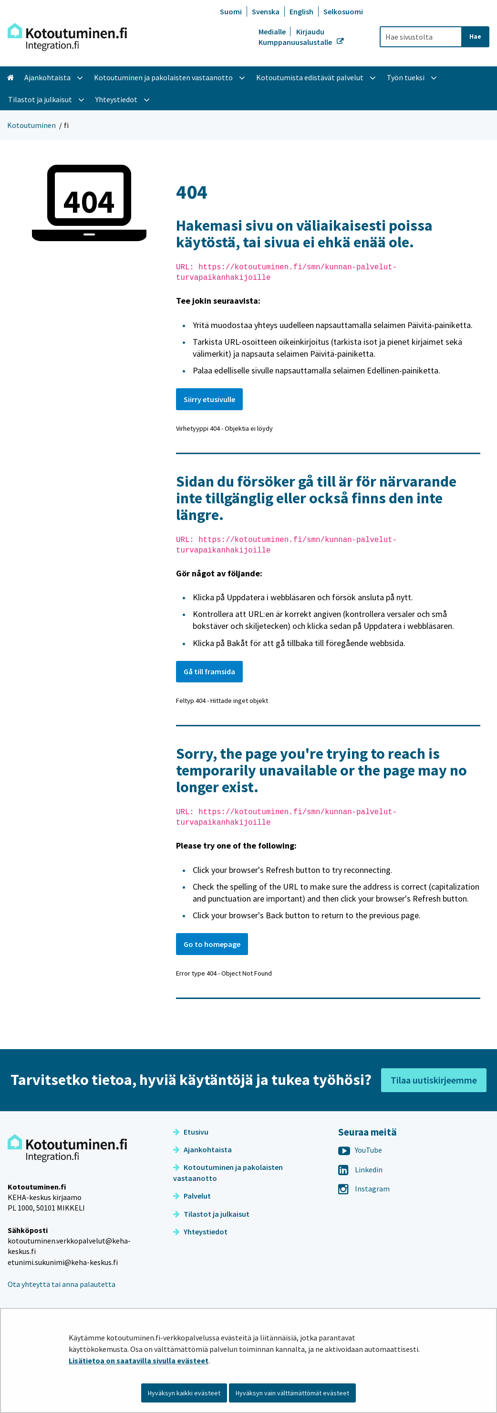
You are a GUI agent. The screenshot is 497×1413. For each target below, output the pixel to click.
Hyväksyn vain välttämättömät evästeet (292, 1393)
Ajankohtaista (202, 1149)
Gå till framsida (209, 671)
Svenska (266, 11)
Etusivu (190, 1132)
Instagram (364, 1188)
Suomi (231, 11)
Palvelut (192, 1196)
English (301, 11)
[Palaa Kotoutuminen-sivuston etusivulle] (67, 37)
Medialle (273, 31)
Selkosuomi (343, 11)
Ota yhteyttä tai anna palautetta (61, 1284)
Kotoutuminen (31, 125)
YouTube (360, 1150)
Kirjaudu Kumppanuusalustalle (296, 37)
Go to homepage (212, 944)
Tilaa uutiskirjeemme (434, 1080)
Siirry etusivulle (209, 399)
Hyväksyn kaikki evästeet (184, 1393)
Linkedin (360, 1169)
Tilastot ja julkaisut (211, 1214)
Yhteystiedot (200, 1231)
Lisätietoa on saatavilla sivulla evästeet (138, 1360)
